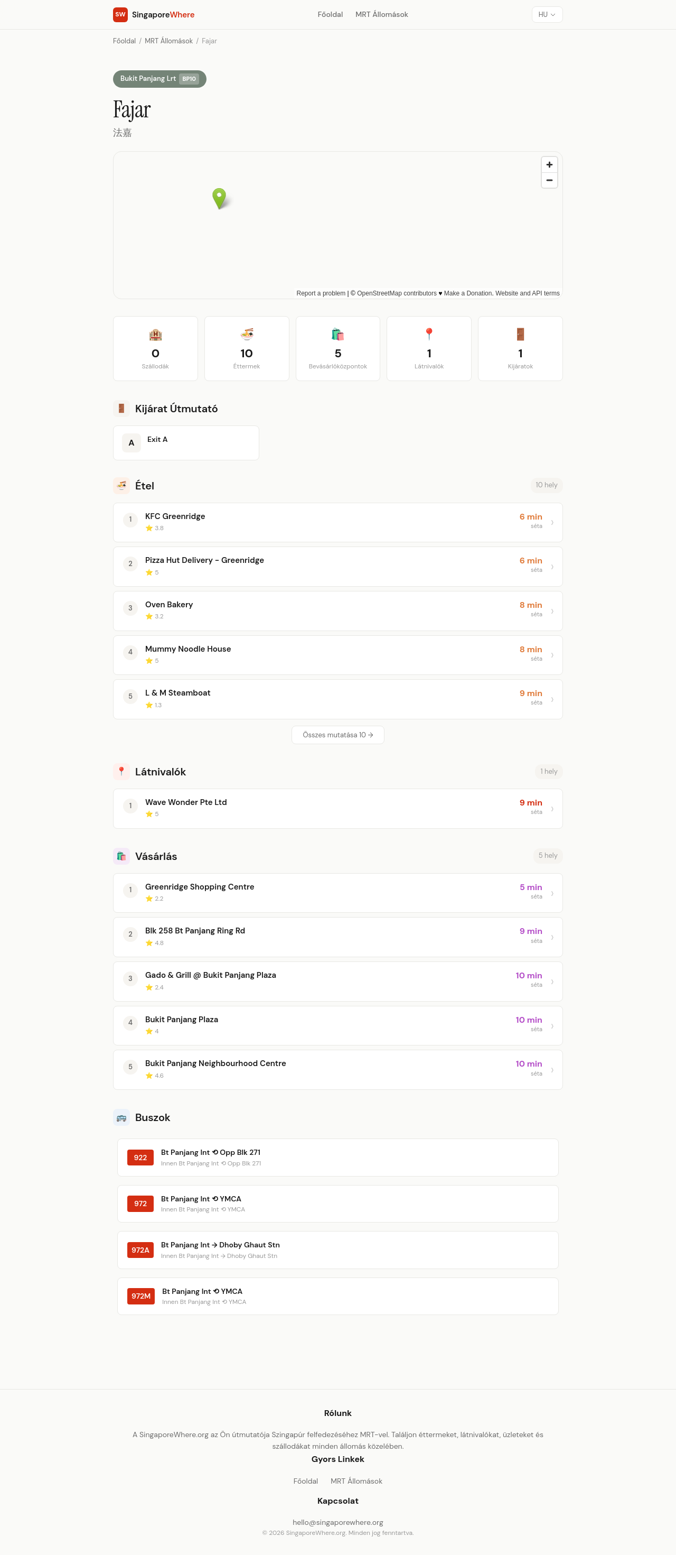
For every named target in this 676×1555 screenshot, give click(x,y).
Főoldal (330, 14)
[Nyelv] (547, 14)
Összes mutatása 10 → (338, 734)
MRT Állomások (381, 14)
